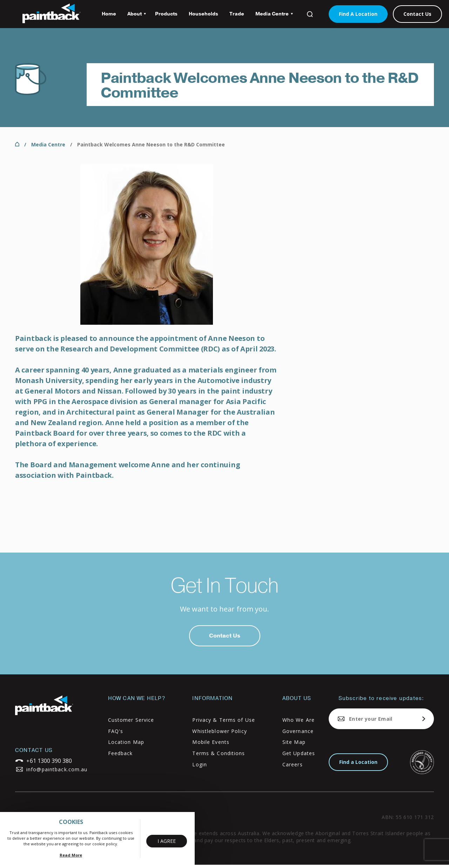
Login (199, 764)
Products (166, 14)
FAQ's (115, 731)
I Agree (167, 841)
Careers (292, 764)
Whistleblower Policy (219, 731)
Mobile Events (210, 742)
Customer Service (131, 720)
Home (109, 14)
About (134, 16)
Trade (236, 14)
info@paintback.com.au (57, 769)
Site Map (294, 742)
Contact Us (417, 14)
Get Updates (298, 753)
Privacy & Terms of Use (223, 720)
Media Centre (271, 16)
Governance (298, 731)
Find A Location (358, 14)
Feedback (120, 753)
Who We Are (298, 720)
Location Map (126, 742)
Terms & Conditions (218, 753)
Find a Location (358, 762)
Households (203, 14)
